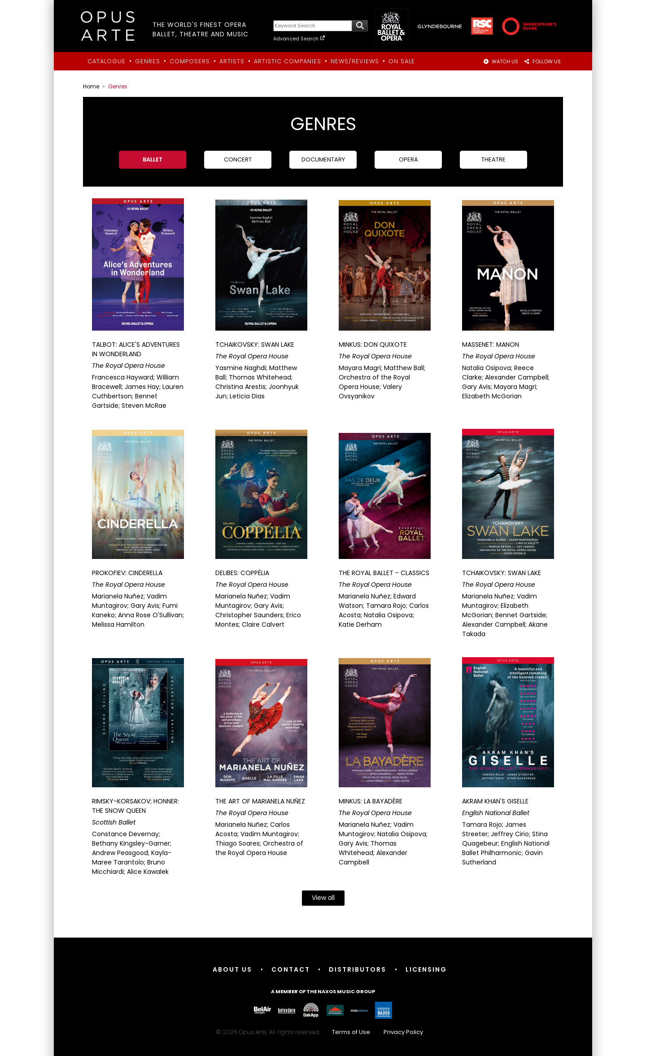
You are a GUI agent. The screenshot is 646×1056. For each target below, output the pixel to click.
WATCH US (501, 61)
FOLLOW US (542, 61)
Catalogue (106, 61)
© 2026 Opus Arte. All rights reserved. (323, 1032)
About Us (232, 969)
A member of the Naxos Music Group (323, 991)
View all (323, 897)
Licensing (426, 969)
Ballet (153, 159)
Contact (290, 969)
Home (91, 86)
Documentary (323, 159)
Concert (238, 159)
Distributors (358, 969)
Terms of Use (351, 1032)
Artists (231, 61)
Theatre (493, 159)
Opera (408, 159)
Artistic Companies (287, 61)
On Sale (401, 61)
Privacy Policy (403, 1032)
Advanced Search (299, 38)
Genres (147, 61)
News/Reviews (355, 61)
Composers (190, 61)
